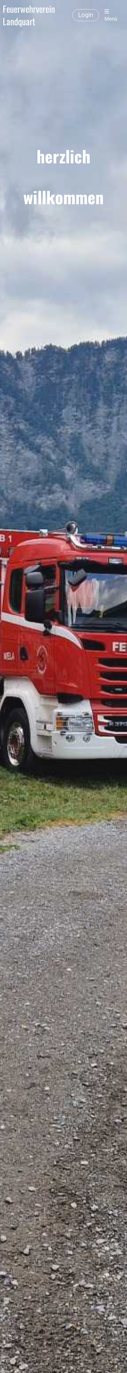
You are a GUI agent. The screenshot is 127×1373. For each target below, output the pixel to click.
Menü (111, 15)
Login (85, 14)
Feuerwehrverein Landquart (29, 15)
